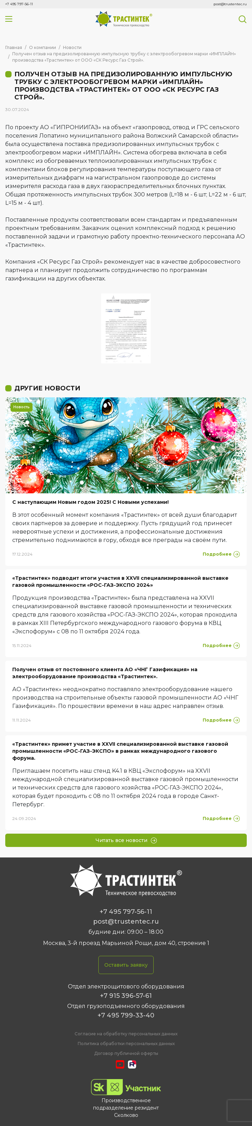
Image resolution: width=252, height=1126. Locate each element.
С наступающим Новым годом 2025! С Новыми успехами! (90, 502)
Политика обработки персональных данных (126, 1043)
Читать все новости (126, 840)
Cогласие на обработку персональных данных (126, 1033)
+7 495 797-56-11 (19, 4)
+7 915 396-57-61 (126, 996)
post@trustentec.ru (230, 4)
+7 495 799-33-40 (126, 1015)
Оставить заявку (126, 965)
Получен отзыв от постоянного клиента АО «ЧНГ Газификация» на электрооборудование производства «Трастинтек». (104, 673)
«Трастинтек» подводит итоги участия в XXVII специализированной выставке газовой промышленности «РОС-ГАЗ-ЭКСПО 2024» (120, 581)
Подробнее (221, 554)
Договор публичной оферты (126, 1053)
